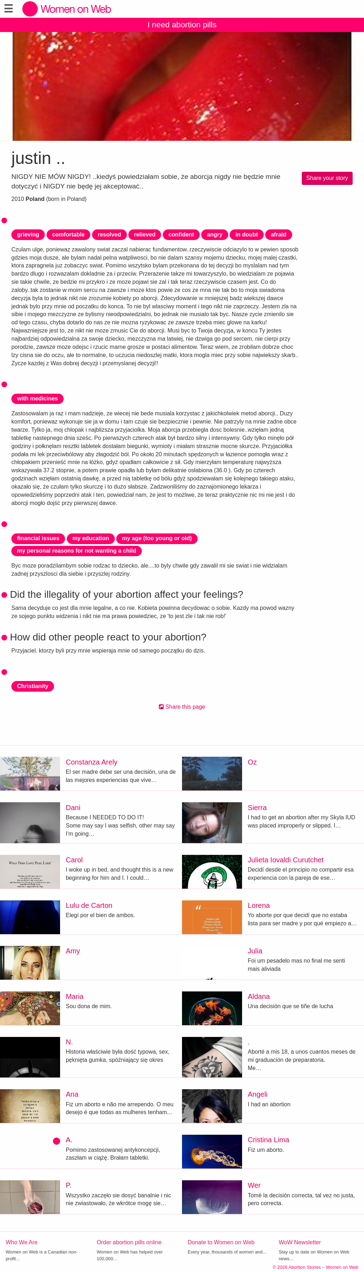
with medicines (37, 398)
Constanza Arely (92, 762)
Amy (73, 951)
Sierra (257, 807)
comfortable (68, 234)
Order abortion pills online (129, 1242)
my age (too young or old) (157, 538)
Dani (73, 807)
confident (181, 234)
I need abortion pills (182, 24)
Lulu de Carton (89, 905)
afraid (279, 234)
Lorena (259, 905)
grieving (28, 234)
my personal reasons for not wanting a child (76, 551)
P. (68, 1185)
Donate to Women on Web (221, 1242)
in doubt (246, 234)
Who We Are (22, 1242)
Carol (74, 860)
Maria (75, 996)
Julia (255, 951)
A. (69, 1140)
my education (91, 538)
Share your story (327, 178)
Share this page (182, 707)
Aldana (259, 996)
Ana (72, 1094)
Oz (252, 762)
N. (69, 1042)
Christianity (32, 686)
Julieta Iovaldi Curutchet (285, 860)
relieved (144, 234)
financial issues (38, 538)
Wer (254, 1185)
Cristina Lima (268, 1140)
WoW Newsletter (300, 1242)
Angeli (258, 1094)
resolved (109, 234)
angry (215, 234)
